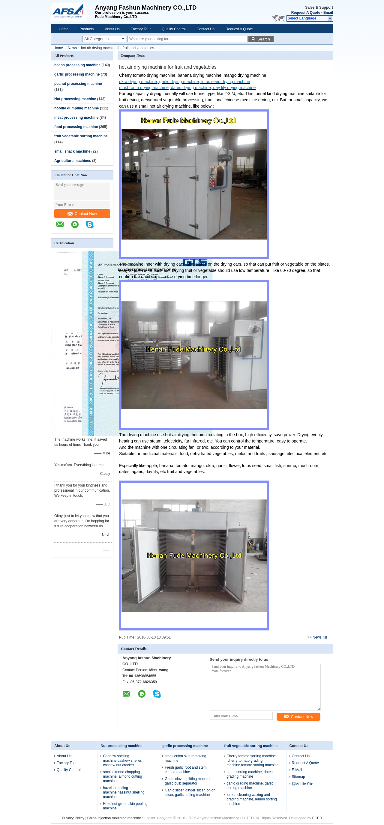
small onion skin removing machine (185, 758)
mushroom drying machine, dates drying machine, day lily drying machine (187, 87)
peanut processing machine (78, 84)
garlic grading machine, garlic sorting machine (249, 785)
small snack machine (72, 151)
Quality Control (173, 29)
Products (87, 29)
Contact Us (205, 29)
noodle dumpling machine (76, 108)
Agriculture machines (72, 161)
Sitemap (298, 777)
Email (328, 12)
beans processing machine (77, 65)
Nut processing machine (75, 99)
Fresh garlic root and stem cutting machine (185, 769)
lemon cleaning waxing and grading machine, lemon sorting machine (251, 799)
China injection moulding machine (114, 818)
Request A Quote (305, 12)
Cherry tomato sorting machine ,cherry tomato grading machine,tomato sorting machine (252, 760)
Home (63, 29)
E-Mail (297, 770)
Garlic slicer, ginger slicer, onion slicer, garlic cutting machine (190, 792)
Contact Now (82, 213)
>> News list (317, 637)
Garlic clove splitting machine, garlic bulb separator (188, 781)
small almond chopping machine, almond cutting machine (122, 776)
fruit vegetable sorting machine (81, 136)
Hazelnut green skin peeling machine (125, 806)
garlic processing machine (77, 74)
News (72, 48)
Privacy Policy (73, 818)
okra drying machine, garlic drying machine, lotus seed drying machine (184, 81)
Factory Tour (141, 29)
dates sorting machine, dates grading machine (249, 774)
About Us (112, 29)
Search (263, 39)
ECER (317, 818)
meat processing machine (76, 117)
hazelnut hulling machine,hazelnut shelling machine (123, 792)
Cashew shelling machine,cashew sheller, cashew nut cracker (122, 760)
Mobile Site (302, 784)
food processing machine (76, 127)
